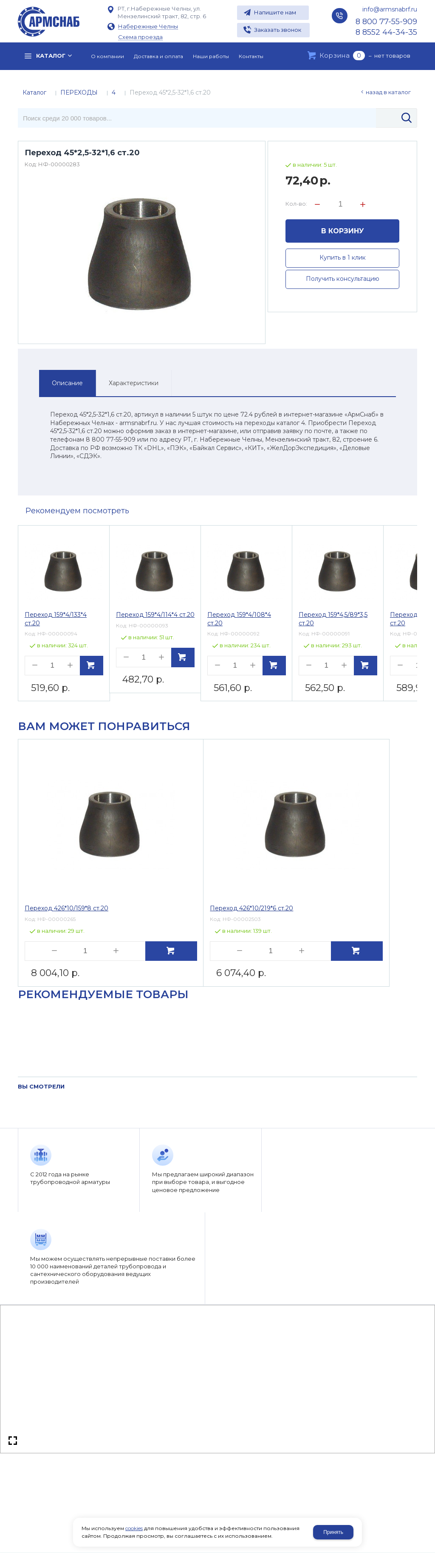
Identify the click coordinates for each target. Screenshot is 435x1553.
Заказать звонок (277, 29)
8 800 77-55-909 (386, 21)
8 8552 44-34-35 (386, 32)
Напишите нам (275, 12)
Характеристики (133, 383)
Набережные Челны (148, 26)
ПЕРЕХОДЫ (79, 92)
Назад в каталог (388, 92)
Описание (67, 383)
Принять (333, 1532)
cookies (134, 1528)
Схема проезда (140, 37)
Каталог (34, 92)
